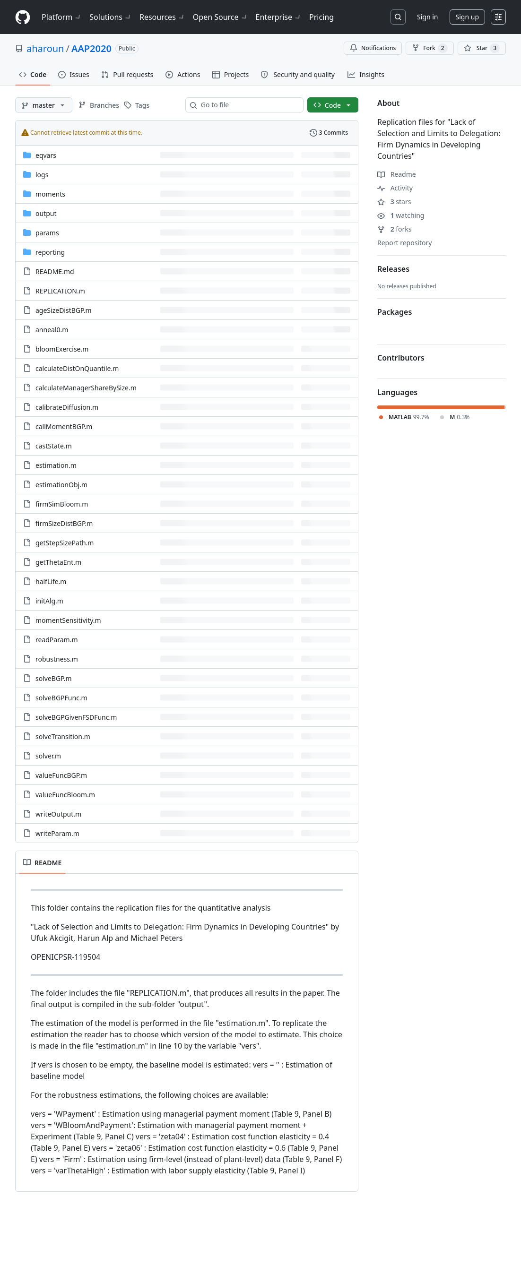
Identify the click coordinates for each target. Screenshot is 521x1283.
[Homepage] (22, 17)
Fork (429, 48)
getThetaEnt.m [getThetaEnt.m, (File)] (58, 562)
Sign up (467, 16)
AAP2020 (91, 48)
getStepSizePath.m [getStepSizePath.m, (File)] (64, 542)
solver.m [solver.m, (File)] (48, 755)
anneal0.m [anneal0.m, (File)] (51, 329)
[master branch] (43, 104)
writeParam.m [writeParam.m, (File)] (57, 833)
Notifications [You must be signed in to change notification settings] (373, 48)
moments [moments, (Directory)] (50, 193)
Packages (394, 312)
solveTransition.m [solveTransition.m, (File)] (62, 736)
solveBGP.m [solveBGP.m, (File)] (53, 678)
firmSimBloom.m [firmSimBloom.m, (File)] (61, 503)
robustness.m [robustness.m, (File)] (56, 658)
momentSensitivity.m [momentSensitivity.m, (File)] (68, 620)
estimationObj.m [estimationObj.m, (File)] (61, 484)
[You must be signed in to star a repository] (482, 48)
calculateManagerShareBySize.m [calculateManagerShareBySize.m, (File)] (86, 387)
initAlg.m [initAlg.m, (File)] (49, 600)
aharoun (45, 48)
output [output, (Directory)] (46, 213)
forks (394, 228)
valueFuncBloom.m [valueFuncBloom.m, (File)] (65, 794)
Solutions (110, 17)
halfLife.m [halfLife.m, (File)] (50, 581)
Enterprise (279, 17)
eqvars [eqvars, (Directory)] (45, 155)
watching (400, 215)
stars (394, 201)
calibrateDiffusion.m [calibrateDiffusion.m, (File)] (66, 407)
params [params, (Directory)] (47, 232)
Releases (393, 269)
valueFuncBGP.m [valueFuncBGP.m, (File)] (61, 775)
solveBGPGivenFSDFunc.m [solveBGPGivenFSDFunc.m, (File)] (76, 717)
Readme (396, 174)
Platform (62, 17)
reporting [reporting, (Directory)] (50, 252)
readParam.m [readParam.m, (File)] (56, 639)
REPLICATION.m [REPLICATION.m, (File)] (60, 290)
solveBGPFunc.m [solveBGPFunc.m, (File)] (61, 697)
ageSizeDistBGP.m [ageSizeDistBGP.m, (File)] (63, 310)
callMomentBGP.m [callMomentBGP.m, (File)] (63, 426)
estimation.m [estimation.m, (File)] (56, 465)
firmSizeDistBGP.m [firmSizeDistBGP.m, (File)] (64, 523)
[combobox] (248, 105)
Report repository (404, 242)
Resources (162, 17)
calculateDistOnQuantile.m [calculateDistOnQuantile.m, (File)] (77, 368)
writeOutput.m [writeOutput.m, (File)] (58, 813)
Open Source (220, 17)
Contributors (401, 358)
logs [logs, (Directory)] (41, 174)
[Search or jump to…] (398, 17)
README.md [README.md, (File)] (54, 271)
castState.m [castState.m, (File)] (53, 445)
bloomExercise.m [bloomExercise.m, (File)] (61, 348)
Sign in (427, 16)
